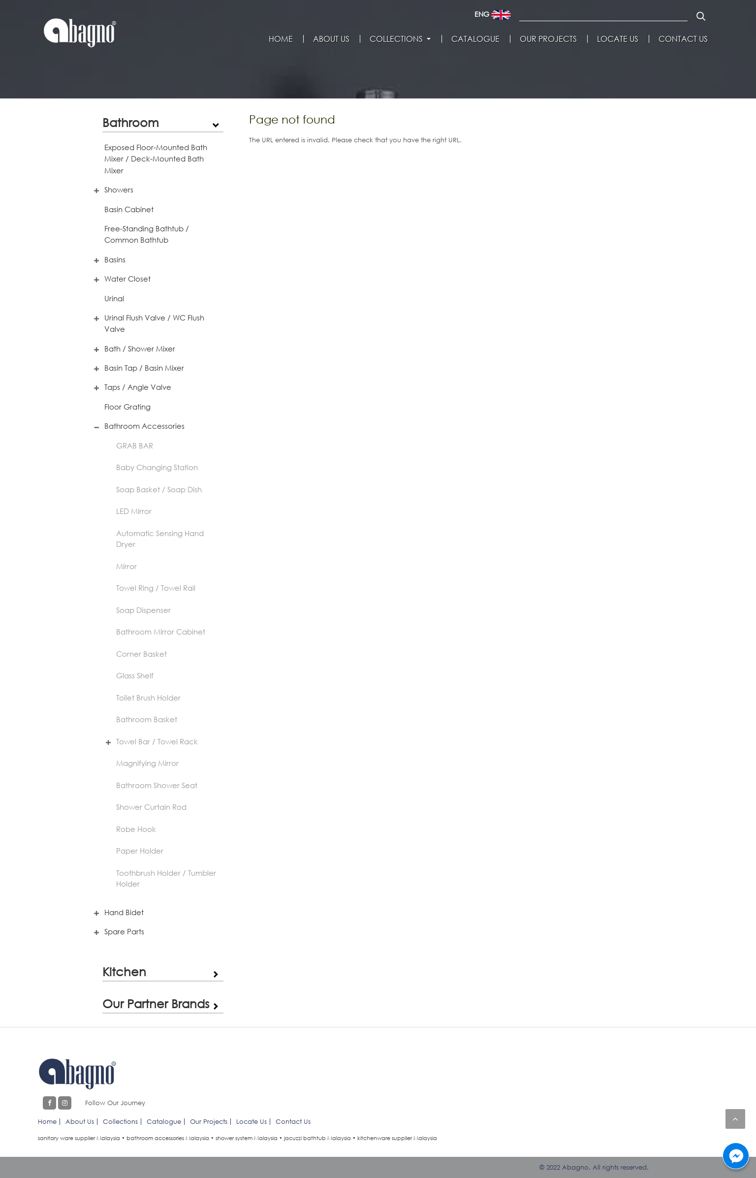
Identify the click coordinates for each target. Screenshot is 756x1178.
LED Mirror (134, 511)
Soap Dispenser (143, 609)
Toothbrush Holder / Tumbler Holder (166, 878)
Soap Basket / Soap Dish (159, 489)
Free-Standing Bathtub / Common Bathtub (146, 234)
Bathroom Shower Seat (156, 785)
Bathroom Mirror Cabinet (160, 631)
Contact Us (683, 39)
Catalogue (475, 39)
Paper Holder (139, 850)
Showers (118, 189)
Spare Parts (124, 931)
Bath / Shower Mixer (139, 348)
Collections (396, 39)
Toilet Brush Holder (148, 697)
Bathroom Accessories (144, 425)
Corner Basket (141, 653)
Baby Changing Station (157, 467)
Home (281, 39)
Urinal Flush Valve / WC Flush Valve (154, 323)
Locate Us (617, 39)
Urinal (114, 298)
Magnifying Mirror (147, 763)
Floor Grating (127, 406)
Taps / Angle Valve (137, 386)
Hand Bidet (124, 912)
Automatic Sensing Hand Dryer (160, 539)
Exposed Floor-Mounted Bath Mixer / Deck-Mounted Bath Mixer (155, 159)
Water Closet (127, 278)
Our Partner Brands (155, 1003)
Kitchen (124, 971)
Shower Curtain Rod (151, 806)
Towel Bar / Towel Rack (157, 741)
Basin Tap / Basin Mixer (144, 367)
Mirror (126, 566)
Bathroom (130, 122)
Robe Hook (136, 829)
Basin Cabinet (129, 209)
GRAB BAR (134, 445)
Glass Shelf (135, 675)
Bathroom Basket (146, 719)
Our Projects (548, 39)
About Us (331, 39)
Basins (115, 259)
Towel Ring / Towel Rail (155, 587)
